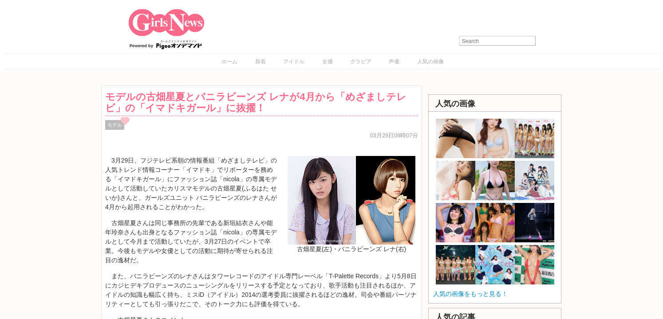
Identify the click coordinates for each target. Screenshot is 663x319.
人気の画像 (430, 61)
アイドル (293, 61)
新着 (260, 61)
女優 (327, 61)
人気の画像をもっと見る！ (470, 293)
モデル (114, 125)
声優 (394, 61)
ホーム (229, 61)
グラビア (360, 61)
